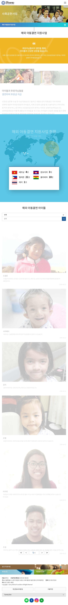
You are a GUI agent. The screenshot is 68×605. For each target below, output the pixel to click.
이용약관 (50, 589)
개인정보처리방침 (18, 589)
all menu (65, 3)
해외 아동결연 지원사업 (34, 25)
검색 (64, 219)
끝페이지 (47, 553)
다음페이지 (42, 553)
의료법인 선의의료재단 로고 (9, 3)
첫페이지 (21, 553)
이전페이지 (26, 553)
